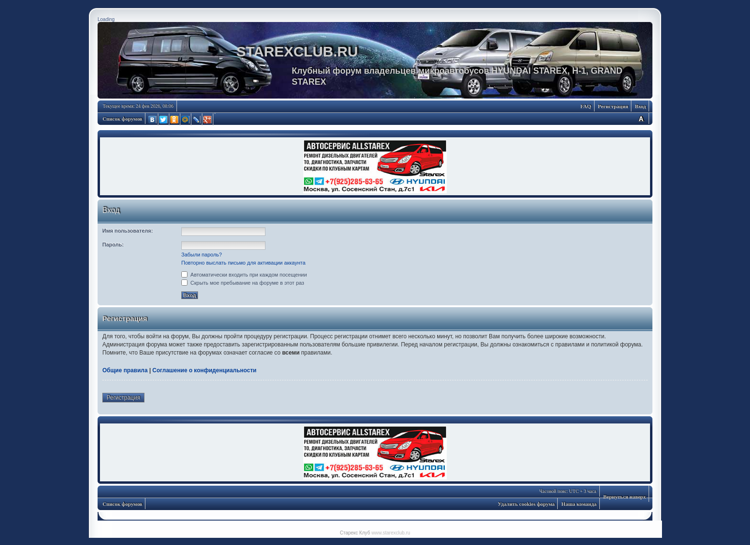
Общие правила (125, 370)
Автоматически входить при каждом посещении (244, 275)
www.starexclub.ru (390, 532)
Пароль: (113, 244)
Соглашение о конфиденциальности (205, 370)
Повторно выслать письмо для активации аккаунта (243, 263)
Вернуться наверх (624, 497)
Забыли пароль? (201, 254)
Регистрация (613, 106)
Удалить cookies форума (526, 504)
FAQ (586, 106)
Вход (640, 106)
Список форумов (123, 119)
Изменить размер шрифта (641, 118)
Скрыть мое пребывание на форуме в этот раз (242, 283)
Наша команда (579, 504)
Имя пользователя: (127, 231)
